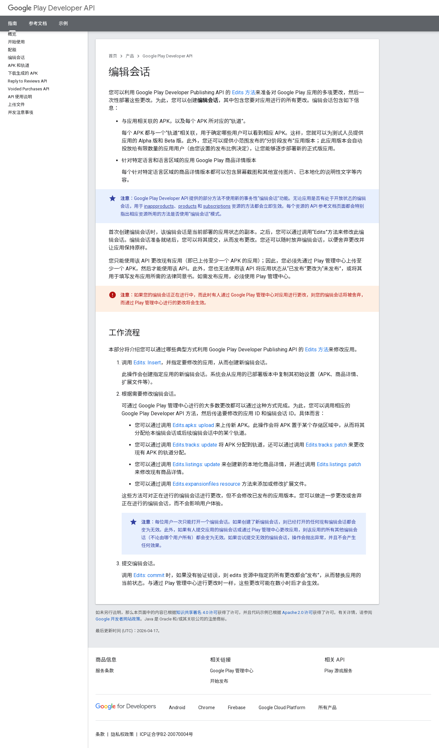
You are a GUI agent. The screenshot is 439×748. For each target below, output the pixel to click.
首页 (113, 55)
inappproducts (159, 206)
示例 (63, 23)
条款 (100, 734)
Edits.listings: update (196, 464)
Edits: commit (148, 575)
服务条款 (105, 670)
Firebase (237, 707)
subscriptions (217, 206)
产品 (130, 55)
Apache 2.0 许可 (297, 612)
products (187, 206)
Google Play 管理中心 (231, 670)
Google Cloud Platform (282, 707)
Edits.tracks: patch (326, 445)
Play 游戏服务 (339, 670)
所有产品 (327, 707)
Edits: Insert (147, 362)
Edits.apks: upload (193, 425)
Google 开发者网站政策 (118, 619)
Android (177, 707)
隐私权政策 (122, 734)
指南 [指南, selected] (12, 23)
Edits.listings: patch (339, 464)
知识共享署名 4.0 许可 (197, 612)
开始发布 (219, 681)
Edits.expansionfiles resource (206, 484)
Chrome (206, 707)
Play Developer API (51, 8)
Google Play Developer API (167, 55)
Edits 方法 (243, 92)
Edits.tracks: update (195, 445)
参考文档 (38, 23)
